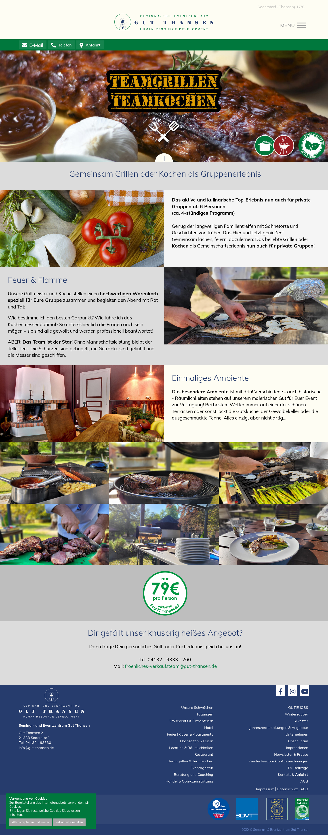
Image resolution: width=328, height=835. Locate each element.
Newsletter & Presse (291, 754)
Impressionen (297, 747)
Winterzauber (296, 714)
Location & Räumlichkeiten (191, 747)
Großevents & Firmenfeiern (191, 721)
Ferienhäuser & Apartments (190, 734)
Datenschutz (287, 789)
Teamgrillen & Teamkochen (190, 761)
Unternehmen (297, 734)
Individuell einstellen (69, 822)
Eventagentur (202, 768)
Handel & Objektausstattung (189, 781)
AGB (304, 781)
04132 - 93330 (38, 742)
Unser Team (298, 741)
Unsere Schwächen (197, 707)
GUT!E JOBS (298, 707)
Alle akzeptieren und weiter (30, 822)
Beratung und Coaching (193, 774)
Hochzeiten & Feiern (196, 741)
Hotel (208, 727)
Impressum (265, 789)
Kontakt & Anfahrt (293, 774)
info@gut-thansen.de (36, 747)
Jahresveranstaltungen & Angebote (278, 727)
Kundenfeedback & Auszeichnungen (278, 761)
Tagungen (204, 714)
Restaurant (203, 754)
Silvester (301, 721)
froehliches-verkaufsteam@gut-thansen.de (171, 666)
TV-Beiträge (298, 768)
